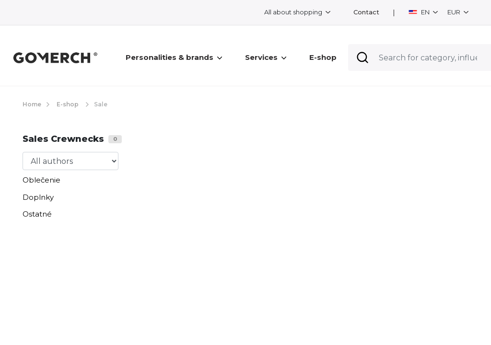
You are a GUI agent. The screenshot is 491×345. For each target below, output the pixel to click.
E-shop (323, 57)
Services (265, 57)
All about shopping (294, 12)
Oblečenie (41, 179)
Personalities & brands (174, 57)
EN (420, 12)
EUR (454, 12)
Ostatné (37, 213)
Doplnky (38, 197)
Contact (366, 12)
